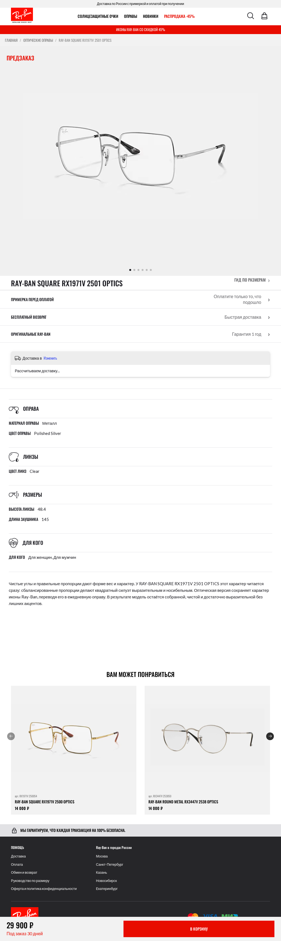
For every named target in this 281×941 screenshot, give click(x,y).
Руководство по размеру (30, 881)
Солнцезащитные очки (98, 16)
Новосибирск (106, 881)
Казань (101, 872)
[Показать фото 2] (134, 270)
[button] (252, 280)
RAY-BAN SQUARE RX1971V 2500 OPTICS (44, 801)
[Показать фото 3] (138, 270)
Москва (102, 856)
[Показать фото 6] (151, 270)
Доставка (18, 856)
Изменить (50, 358)
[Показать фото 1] (130, 270)
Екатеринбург (107, 889)
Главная (11, 40)
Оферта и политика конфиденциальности (44, 889)
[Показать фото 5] (147, 270)
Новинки (150, 16)
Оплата (17, 864)
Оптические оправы (38, 40)
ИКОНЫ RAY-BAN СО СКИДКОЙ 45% (140, 29)
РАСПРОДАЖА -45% (179, 16)
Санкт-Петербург (109, 864)
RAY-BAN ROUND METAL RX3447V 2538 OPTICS (183, 801)
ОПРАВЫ (130, 16)
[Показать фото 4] (143, 270)
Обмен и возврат (24, 872)
